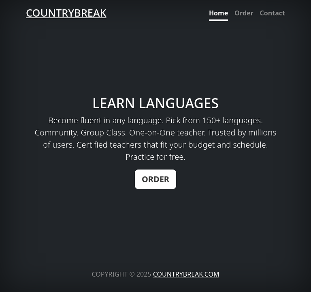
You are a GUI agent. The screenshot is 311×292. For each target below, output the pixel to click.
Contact (272, 13)
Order (243, 13)
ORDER (155, 179)
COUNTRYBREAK (66, 12)
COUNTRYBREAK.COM (186, 274)
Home (218, 13)
